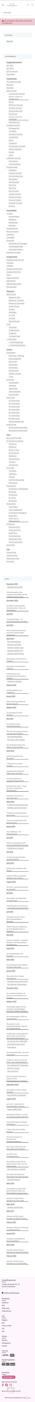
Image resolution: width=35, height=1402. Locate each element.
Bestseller (10, 85)
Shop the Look (11, 424)
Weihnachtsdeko (14, 391)
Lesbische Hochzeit (15, 203)
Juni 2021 (10, 838)
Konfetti (11, 152)
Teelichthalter (13, 137)
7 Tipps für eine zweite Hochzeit (14, 765)
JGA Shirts (10, 68)
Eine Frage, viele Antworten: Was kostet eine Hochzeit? (16, 1148)
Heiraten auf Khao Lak (15, 651)
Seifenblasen (13, 222)
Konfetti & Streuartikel (16, 480)
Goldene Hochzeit (15, 373)
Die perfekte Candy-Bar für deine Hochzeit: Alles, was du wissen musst (17, 1164)
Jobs (3, 1331)
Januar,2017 (11, 1233)
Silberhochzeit (14, 370)
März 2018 (10, 1204)
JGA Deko (10, 65)
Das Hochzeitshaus (14, 642)
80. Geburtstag (14, 418)
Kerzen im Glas (14, 450)
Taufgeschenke (14, 330)
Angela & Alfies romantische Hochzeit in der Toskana (16, 877)
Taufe (8, 324)
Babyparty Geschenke (16, 303)
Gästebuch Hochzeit (14, 252)
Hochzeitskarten (12, 228)
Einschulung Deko (15, 359)
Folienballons (13, 161)
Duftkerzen (12, 447)
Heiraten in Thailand (14, 681)
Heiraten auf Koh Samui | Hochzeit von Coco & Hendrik (17, 1262)
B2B (3, 1323)
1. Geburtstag (11, 339)
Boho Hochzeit (14, 191)
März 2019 (10, 1183)
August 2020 (11, 882)
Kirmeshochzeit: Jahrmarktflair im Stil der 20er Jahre (17, 966)
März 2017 (10, 1211)
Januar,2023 (11, 826)
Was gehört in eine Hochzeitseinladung (13, 725)
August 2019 (11, 1099)
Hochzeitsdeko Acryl (16, 176)
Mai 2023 (10, 719)
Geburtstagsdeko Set (16, 421)
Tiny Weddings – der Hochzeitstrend (14, 833)
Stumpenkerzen (14, 459)
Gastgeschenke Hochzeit (15, 260)
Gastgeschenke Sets (14, 272)
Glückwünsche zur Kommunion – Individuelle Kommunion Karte (17, 907)
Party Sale (10, 561)
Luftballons (13, 474)
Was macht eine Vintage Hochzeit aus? (15, 977)
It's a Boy (12, 318)
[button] (23, 5)
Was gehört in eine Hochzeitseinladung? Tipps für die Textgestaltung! (17, 1026)
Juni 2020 (10, 912)
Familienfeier (11, 353)
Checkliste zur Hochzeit (15, 848)
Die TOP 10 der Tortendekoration (13, 1155)
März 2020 (10, 960)
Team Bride (11, 74)
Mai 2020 (10, 935)
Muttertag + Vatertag (16, 356)
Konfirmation (13, 365)
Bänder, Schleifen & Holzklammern (15, 98)
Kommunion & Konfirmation (18, 430)
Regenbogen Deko (15, 539)
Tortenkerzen (13, 465)
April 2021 (10, 863)
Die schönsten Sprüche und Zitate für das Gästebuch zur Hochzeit (16, 995)
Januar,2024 (11, 696)
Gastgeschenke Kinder (14, 269)
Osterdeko (12, 385)
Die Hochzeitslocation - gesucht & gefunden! (17, 1053)
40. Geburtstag (14, 406)
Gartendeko (11, 545)
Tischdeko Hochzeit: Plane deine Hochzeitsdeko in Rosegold (16, 919)
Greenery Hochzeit (15, 173)
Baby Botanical (14, 321)
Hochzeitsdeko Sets (15, 111)
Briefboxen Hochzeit (16, 105)
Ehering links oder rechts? (16, 1044)
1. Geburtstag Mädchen (17, 345)
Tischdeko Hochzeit (13, 125)
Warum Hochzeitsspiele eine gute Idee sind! (16, 822)
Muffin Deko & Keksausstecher (14, 520)
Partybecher (13, 495)
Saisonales (10, 379)
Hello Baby (12, 312)
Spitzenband (11, 281)
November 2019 (12, 988)
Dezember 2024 (12, 584)
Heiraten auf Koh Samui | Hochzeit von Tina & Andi (15, 1199)
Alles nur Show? (12, 1071)
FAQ (3, 1328)
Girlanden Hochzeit (15, 108)
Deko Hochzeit (12, 91)
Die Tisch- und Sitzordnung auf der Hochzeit (17, 888)
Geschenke (10, 240)
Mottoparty (11, 524)
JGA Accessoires (12, 71)
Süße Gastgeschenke (14, 284)
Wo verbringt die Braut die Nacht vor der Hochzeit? (16, 746)
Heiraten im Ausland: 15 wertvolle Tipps (15, 797)
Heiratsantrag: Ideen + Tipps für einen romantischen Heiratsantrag (17, 788)
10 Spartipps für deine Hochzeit (14, 714)
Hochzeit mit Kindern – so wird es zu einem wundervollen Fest (17, 1116)
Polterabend (11, 1047)
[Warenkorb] (32, 5)
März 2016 (10, 1245)
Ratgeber (4, 1320)
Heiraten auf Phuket (14, 645)
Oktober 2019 (11, 1001)
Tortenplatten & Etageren (18, 513)
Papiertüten (13, 516)
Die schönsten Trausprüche (16, 1095)
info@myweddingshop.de (11, 1293)
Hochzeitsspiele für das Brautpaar (15, 757)
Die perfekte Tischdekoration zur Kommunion (17, 899)
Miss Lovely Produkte (14, 438)
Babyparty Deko (14, 297)
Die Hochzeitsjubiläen (14, 737)
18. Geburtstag (14, 400)
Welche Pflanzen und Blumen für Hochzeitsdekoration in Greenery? (17, 929)
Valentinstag (13, 368)
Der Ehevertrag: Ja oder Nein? (17, 981)
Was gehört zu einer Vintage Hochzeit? (17, 1091)
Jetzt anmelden (8, 1377)
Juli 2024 (10, 614)
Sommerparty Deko (15, 542)
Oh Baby (12, 309)
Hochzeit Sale (11, 552)
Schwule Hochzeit (15, 200)
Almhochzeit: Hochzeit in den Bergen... (17, 869)
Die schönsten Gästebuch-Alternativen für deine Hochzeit (17, 1175)
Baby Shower (11, 294)
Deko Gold (12, 185)
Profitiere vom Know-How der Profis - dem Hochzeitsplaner (17, 1061)
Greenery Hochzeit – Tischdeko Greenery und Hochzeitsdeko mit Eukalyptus (17, 942)
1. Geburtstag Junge (16, 342)
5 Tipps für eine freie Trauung (17, 805)
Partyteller (12, 492)
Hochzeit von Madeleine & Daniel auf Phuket (16, 1240)
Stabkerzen (13, 456)
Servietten (12, 498)
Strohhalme (13, 501)
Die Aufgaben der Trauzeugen (17, 1065)
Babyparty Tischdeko (16, 300)
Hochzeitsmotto (12, 167)
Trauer (11, 376)
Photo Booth (13, 114)
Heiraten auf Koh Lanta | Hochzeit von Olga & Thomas (17, 1217)
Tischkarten (13, 143)
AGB (3, 1305)
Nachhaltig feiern (15, 536)
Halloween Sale (12, 555)
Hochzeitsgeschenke (16, 246)
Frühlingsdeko (13, 382)
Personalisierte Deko (14, 82)
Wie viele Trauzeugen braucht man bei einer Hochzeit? (17, 732)
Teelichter (12, 462)
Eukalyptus (12, 170)
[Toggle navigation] (3, 5)
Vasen (11, 155)
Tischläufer (12, 131)
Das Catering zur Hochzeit (16, 1169)
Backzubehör (11, 504)
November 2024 (12, 600)
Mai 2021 (10, 852)
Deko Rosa (12, 188)
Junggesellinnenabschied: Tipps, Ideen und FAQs (15, 772)
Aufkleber (10, 266)
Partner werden (6, 1326)
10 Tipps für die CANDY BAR (17, 1041)
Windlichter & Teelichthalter (18, 489)
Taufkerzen (12, 333)
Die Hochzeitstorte (13, 1180)
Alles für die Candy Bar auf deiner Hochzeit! (16, 703)
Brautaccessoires (13, 231)
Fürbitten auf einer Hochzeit (17, 808)
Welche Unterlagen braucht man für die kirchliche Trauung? (17, 844)
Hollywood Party (15, 530)
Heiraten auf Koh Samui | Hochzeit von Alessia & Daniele (17, 1251)
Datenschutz (5, 1308)
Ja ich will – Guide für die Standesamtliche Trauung (15, 1105)
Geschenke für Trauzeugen (18, 243)
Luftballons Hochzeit (14, 158)
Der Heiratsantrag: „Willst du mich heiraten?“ (17, 1018)
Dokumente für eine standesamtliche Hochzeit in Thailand (16, 676)
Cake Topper (13, 507)
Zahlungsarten (6, 1343)
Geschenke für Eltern (16, 249)
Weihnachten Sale (13, 558)
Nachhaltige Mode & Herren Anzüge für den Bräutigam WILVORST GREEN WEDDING (17, 1009)
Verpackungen (12, 287)
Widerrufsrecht (6, 1311)
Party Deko (10, 468)
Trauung (9, 213)
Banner (11, 102)
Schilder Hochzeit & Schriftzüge (15, 118)
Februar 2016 (11, 1256)
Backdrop (12, 225)
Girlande (12, 477)
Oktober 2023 (11, 707)
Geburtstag (11, 397)
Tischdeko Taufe (14, 336)
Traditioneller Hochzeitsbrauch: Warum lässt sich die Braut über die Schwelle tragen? (17, 1036)
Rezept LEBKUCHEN (14, 1109)
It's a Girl (12, 315)
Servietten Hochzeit (15, 134)
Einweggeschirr (14, 128)
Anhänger (10, 263)
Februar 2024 (11, 685)
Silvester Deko (14, 394)
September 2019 (12, 1084)
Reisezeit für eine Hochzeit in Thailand (16, 660)
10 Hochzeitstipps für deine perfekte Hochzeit (16, 858)
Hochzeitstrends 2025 (15, 587)
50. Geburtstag (14, 409)
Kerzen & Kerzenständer (15, 441)
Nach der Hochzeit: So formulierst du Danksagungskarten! (14, 1139)
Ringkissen (12, 219)
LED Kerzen (13, 444)
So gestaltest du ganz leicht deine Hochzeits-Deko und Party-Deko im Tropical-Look (17, 1191)
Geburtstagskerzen (15, 510)
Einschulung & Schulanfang (18, 427)
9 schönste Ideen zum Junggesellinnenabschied (15, 780)
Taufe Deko (13, 327)
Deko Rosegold (14, 182)
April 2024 (10, 639)
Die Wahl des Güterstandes (17, 984)
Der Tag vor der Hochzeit (16, 740)
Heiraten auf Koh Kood (15, 1207)
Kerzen (11, 140)
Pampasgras (13, 179)
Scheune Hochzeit (15, 197)
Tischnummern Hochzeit (17, 146)
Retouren (4, 1340)
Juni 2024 (10, 625)
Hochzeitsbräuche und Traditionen (14, 691)
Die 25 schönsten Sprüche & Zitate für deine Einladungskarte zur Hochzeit (17, 1078)
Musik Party (13, 533)
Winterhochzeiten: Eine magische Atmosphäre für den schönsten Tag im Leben (17, 594)
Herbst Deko (13, 388)
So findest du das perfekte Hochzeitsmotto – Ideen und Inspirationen (16, 608)
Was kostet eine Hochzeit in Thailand (16, 667)
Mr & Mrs (12, 206)
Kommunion (13, 362)
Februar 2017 (11, 1222)
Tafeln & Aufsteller (15, 149)
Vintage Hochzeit (15, 194)
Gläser (9, 275)
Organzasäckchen (13, 278)
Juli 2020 (10, 893)
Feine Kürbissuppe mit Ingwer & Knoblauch (17, 1123)
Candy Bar (10, 234)
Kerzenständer (14, 453)
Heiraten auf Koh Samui (15, 654)
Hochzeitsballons (15, 164)
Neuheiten (10, 88)
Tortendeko (10, 237)
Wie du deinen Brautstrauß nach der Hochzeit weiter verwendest (16, 632)
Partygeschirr (11, 486)
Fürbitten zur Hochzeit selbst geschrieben (16, 814)
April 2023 (10, 751)
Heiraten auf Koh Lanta (15, 648)
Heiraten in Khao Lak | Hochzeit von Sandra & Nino (17, 1229)
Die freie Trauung (13, 1068)
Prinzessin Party (14, 527)
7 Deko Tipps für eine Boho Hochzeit (16, 1131)
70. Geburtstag (14, 415)
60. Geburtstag (14, 412)
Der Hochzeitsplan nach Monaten (15, 955)
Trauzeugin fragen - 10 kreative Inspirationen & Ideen (17, 620)
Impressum (5, 1303)
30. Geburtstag (14, 403)
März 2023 (10, 802)
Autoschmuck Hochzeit (17, 94)
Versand (4, 1346)
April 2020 (10, 948)
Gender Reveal (14, 306)
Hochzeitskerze (14, 216)
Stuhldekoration (14, 122)
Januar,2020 (11, 971)
